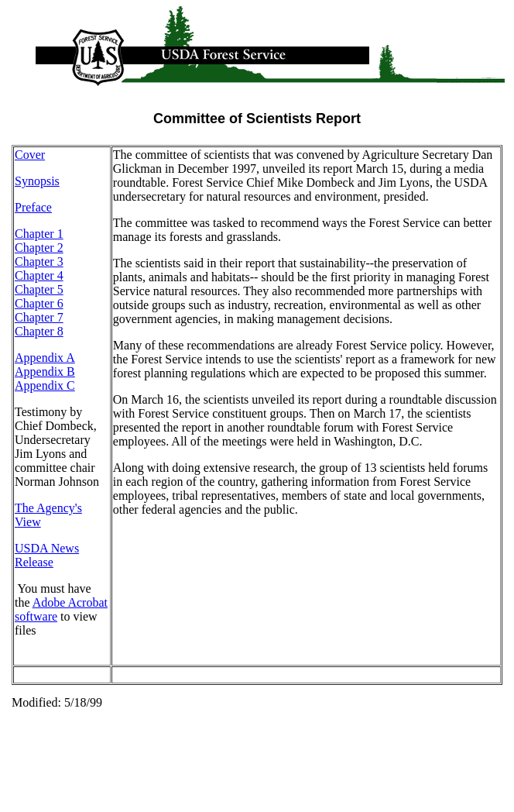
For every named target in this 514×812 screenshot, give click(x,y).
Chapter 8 (39, 331)
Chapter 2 (39, 247)
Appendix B (45, 371)
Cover (30, 154)
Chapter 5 (39, 289)
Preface (33, 207)
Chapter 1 (39, 233)
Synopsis (37, 181)
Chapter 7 (39, 317)
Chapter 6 (39, 303)
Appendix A (45, 357)
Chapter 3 (39, 261)
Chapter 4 (39, 275)
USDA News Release (47, 555)
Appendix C (45, 385)
